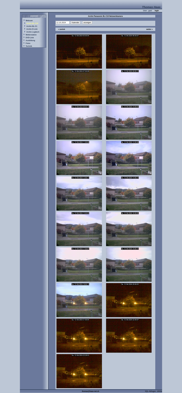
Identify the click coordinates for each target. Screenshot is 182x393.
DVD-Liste (30, 38)
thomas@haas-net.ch (90, 391)
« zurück (61, 29)
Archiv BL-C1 (31, 26)
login (157, 11)
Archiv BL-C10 (32, 23)
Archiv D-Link (32, 29)
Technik (29, 46)
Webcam (29, 21)
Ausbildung (30, 40)
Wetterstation (31, 35)
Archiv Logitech (32, 32)
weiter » (149, 29)
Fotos (28, 43)
